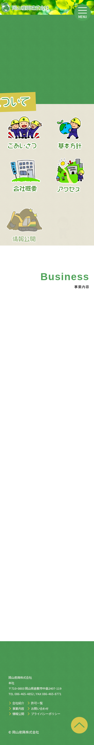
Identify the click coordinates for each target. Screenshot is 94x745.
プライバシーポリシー (45, 713)
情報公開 (18, 713)
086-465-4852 (24, 694)
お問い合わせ (40, 708)
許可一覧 (37, 703)
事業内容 (18, 708)
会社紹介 (18, 703)
